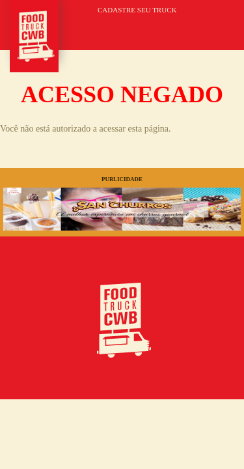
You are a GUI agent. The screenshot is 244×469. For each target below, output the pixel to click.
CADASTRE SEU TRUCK (137, 10)
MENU (216, 27)
